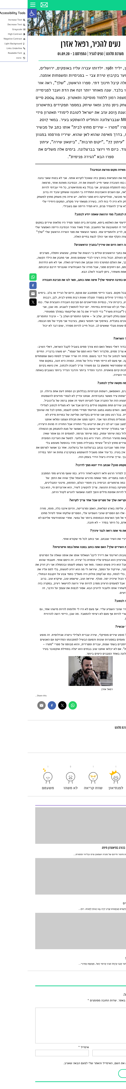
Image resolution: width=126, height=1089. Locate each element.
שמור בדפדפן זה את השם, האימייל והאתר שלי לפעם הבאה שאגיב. (77, 1063)
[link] (4, 13)
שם (115, 1047)
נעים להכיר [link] (68, 54)
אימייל (56, 1047)
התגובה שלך (109, 1005)
